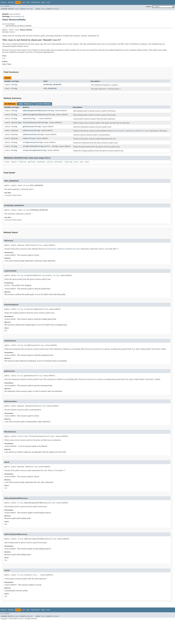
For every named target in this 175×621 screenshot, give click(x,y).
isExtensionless (30, 134)
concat (25, 118)
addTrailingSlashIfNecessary (35, 114)
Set (12, 122)
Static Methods (25, 104)
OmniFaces (20, 618)
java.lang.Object (8, 24)
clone (6, 162)
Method (30, 9)
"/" (118, 249)
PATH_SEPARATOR (50, 88)
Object (12, 32)
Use (23, 2)
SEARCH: (149, 6)
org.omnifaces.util (17, 16)
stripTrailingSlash (31, 150)
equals (14, 162)
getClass (31, 162)
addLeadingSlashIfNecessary (35, 110)
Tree (28, 2)
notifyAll (58, 162)
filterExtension (30, 122)
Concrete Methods (43, 104)
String (14, 84)
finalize (22, 162)
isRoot (25, 138)
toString (68, 162)
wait (76, 162)
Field (17, 9)
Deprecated (35, 2)
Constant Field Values (13, 195)
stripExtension (29, 142)
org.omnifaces (14, 14)
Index (43, 2)
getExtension (28, 126)
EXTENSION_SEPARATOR (52, 84)
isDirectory (28, 130)
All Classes (5, 6)
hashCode (41, 162)
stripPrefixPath (30, 146)
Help (48, 2)
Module (3, 2)
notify (49, 162)
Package (11, 2)
